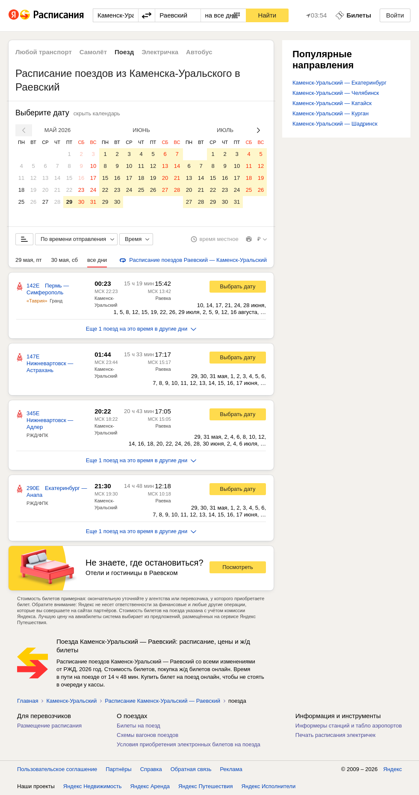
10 (93, 166)
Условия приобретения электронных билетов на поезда (188, 744)
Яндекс (392, 769)
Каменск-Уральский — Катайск (332, 103)
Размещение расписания (49, 725)
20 (45, 190)
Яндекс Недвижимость (92, 786)
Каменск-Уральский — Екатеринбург (339, 82)
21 (57, 190)
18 (21, 190)
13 (45, 178)
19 (33, 190)
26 (33, 202)
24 (93, 190)
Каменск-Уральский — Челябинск (335, 93)
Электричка (160, 52)
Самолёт (93, 52)
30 (81, 202)
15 (69, 178)
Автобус (199, 52)
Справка (151, 769)
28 (57, 202)
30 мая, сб (64, 260)
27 (45, 202)
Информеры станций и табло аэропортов (348, 725)
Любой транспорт (43, 52)
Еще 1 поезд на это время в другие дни (141, 329)
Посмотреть (237, 567)
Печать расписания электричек (335, 735)
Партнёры (118, 769)
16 (81, 178)
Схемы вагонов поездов (147, 735)
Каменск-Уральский (71, 701)
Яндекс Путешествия (205, 786)
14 (57, 178)
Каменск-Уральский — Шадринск (335, 123)
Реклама (231, 769)
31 (93, 202)
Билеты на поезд (138, 725)
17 (93, 178)
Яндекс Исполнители (269, 786)
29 (69, 202)
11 (21, 178)
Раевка (163, 298)
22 (69, 190)
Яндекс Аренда (150, 786)
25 (21, 202)
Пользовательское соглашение (57, 769)
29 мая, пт (28, 260)
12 (33, 178)
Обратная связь (191, 769)
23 (81, 190)
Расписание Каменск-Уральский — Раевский (162, 701)
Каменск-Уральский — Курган (330, 113)
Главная (27, 701)
